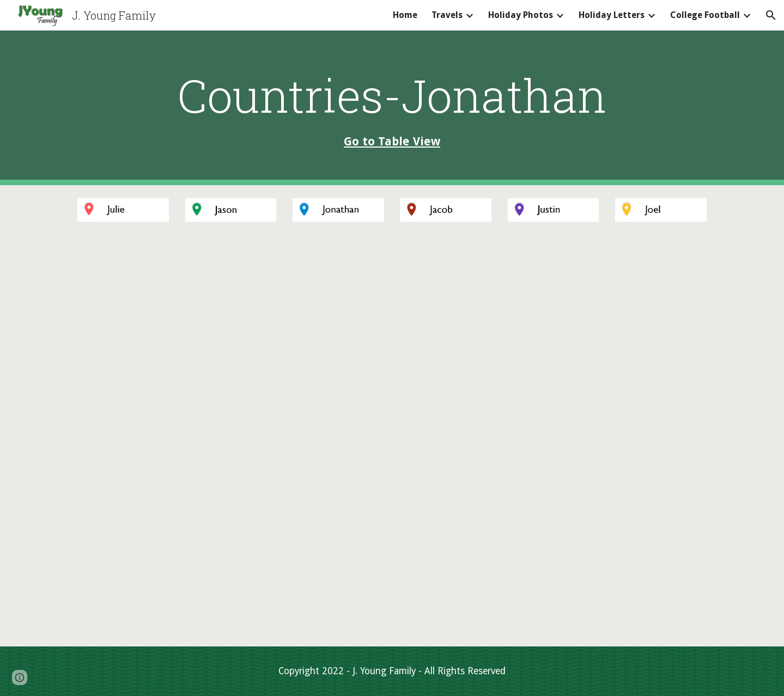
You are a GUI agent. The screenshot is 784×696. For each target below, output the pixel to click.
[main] (391, 107)
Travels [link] (447, 15)
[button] (771, 15)
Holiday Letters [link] (612, 15)
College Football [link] (705, 15)
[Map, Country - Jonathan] (391, 440)
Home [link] (405, 15)
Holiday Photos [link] (520, 15)
